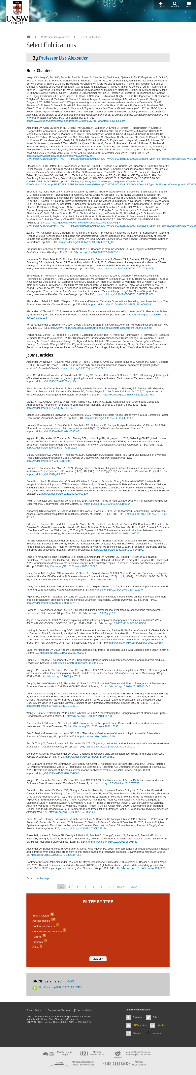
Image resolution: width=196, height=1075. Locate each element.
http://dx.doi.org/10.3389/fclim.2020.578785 (114, 783)
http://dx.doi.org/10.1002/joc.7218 (96, 736)
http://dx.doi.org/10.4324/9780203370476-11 (94, 252)
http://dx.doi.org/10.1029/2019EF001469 (114, 841)
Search (175, 5)
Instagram (157, 1033)
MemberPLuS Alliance (139, 1063)
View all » (97, 958)
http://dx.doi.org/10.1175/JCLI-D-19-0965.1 (89, 756)
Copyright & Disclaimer (59, 1010)
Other (36, 947)
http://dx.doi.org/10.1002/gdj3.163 (97, 613)
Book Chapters (42, 915)
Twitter (156, 1017)
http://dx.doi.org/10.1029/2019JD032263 (72, 811)
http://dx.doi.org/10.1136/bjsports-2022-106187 (136, 642)
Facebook (137, 1017)
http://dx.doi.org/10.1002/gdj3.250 (45, 474)
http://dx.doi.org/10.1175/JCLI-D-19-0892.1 (110, 746)
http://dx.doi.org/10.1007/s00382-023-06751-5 (52, 602)
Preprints (39, 942)
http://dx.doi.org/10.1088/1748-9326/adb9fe (51, 381)
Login (161, 5)
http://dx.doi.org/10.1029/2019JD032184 (84, 828)
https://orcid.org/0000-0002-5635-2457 (57, 987)
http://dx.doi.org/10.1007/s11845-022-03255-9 (120, 623)
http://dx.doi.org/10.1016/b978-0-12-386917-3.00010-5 (119, 304)
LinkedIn (161, 1025)
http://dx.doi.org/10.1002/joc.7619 (61, 676)
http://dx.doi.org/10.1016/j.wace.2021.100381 (94, 726)
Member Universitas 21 (97, 1053)
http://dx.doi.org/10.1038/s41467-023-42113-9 (116, 589)
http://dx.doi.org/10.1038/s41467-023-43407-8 (90, 579)
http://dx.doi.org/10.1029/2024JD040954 (49, 460)
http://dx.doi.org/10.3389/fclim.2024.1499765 (113, 533)
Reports (38, 936)
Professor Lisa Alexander (55, 37)
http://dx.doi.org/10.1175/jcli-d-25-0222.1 (84, 368)
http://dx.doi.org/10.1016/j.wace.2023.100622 (71, 566)
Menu (189, 5)
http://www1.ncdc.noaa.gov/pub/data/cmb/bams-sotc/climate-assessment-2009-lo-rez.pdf (101, 327)
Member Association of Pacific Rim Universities (83, 1063)
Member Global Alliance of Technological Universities (138, 1053)
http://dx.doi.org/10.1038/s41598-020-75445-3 (52, 773)
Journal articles (43, 920)
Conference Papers (45, 926)
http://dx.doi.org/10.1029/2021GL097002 (90, 715)
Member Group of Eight (64, 1053)
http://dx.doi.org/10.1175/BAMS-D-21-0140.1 (52, 705)
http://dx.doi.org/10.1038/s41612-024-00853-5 (52, 431)
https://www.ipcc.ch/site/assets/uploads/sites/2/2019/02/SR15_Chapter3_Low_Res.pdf (75, 120)
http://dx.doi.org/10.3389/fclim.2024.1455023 (119, 549)
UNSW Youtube (140, 1025)
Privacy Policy (33, 1010)
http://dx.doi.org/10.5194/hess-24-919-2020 (140, 868)
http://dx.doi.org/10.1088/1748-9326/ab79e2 (56, 854)
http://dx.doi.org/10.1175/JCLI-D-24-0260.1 (109, 418)
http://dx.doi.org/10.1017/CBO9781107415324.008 (124, 268)
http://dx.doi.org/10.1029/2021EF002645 (127, 686)
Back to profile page (37, 878)
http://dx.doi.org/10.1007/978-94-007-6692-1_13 (86, 242)
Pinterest (137, 1033)
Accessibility (84, 1010)
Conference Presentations (48, 931)
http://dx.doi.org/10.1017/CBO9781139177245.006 (124, 294)
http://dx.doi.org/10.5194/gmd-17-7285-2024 (51, 447)
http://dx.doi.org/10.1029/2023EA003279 (64, 493)
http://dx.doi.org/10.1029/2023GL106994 (107, 503)
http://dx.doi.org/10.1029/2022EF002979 (63, 652)
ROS (70, 981)
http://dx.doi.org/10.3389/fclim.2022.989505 (78, 662)
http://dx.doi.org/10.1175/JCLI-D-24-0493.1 (51, 407)
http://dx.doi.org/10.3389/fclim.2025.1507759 (128, 394)
